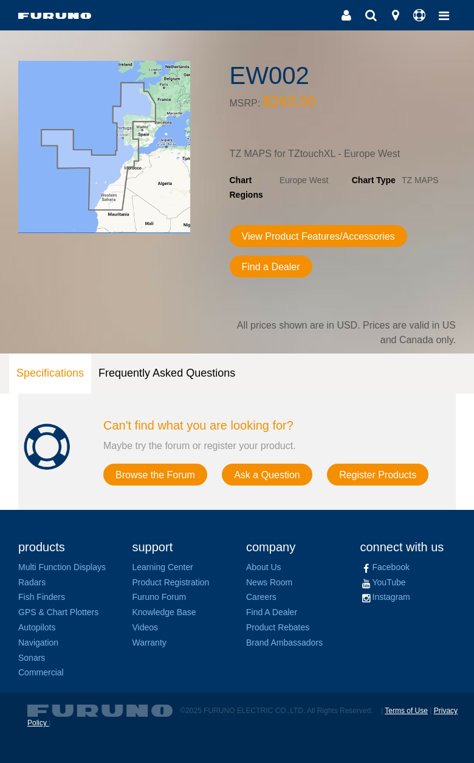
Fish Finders (41, 597)
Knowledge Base (164, 612)
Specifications (50, 373)
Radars (32, 582)
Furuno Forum (159, 597)
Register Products (377, 475)
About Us (263, 567)
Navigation (38, 642)
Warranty (149, 642)
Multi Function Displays (62, 567)
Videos (145, 627)
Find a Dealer (271, 267)
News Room (269, 582)
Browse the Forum (155, 475)
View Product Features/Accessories (318, 236)
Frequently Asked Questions (166, 373)
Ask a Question (267, 475)
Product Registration (171, 582)
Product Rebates (277, 627)
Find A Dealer (271, 612)
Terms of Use (406, 710)
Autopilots (36, 627)
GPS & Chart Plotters (58, 612)
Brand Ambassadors (284, 642)
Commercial (41, 672)
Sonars (31, 658)
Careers (261, 597)
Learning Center (162, 567)
